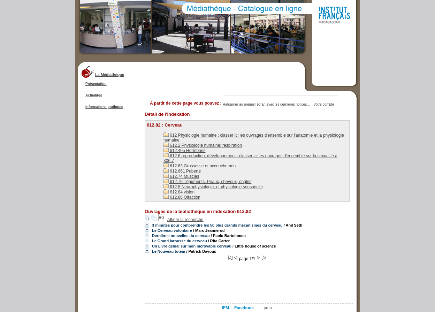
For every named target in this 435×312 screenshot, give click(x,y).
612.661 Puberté (182, 171)
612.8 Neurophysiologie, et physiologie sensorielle (213, 186)
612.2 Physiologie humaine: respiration (202, 145)
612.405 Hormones (184, 150)
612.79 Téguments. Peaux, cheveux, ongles (207, 181)
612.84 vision (178, 192)
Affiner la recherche (185, 219)
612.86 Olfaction (181, 197)
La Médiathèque (109, 75)
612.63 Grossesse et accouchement (200, 165)
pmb (268, 307)
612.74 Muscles (181, 176)
